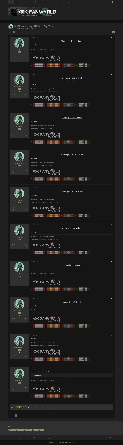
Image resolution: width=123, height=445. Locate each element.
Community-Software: (61, 442)
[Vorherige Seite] (9, 32)
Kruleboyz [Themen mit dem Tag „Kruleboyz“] (36, 429)
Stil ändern (112, 438)
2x (38, 65)
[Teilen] (113, 32)
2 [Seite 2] (14, 32)
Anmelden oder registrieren (100, 2)
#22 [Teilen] (112, 74)
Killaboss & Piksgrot (38, 375)
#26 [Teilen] (112, 224)
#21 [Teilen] (112, 37)
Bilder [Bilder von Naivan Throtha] (12, 59)
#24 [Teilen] (112, 151)
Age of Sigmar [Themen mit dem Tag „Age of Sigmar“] (12, 429)
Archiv (48, 408)
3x (82, 65)
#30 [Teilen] (112, 368)
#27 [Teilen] (112, 261)
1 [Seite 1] (13, 415)
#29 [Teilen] (112, 335)
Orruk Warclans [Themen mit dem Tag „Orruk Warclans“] (28, 429)
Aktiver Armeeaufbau (37, 408)
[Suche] (112, 2)
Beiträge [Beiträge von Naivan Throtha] (13, 57)
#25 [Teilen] (112, 188)
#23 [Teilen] (112, 114)
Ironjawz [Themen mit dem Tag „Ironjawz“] (42, 429)
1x (53, 65)
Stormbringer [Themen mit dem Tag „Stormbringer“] (20, 429)
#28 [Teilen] (112, 298)
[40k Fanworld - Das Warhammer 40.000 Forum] (61, 11)
